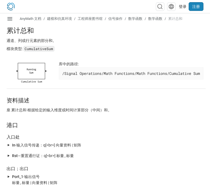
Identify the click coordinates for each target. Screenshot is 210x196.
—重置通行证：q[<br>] (43, 155)
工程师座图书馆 (90, 19)
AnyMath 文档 (30, 19)
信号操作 (115, 19)
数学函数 (135, 19)
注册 (196, 6)
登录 (182, 6)
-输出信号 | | (34, 179)
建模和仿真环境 (59, 19)
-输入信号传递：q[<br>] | (46, 145)
